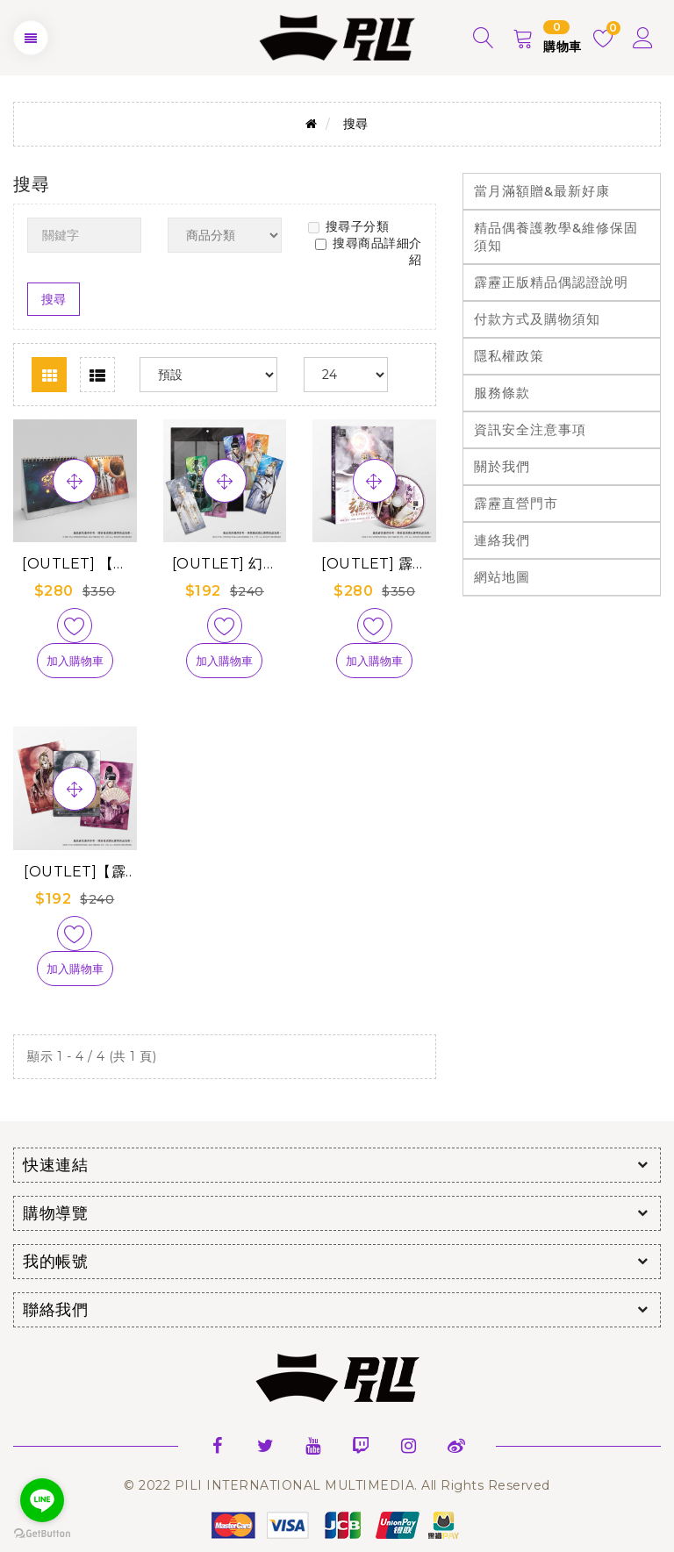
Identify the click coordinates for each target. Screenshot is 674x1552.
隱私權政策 (509, 355)
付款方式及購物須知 (537, 319)
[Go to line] (42, 1500)
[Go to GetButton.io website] (42, 1534)
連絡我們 (502, 540)
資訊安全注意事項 (530, 429)
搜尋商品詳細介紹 (368, 251)
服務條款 (502, 392)
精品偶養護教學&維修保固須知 (556, 236)
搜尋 (356, 124)
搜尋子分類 (349, 226)
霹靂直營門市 (516, 503)
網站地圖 (502, 577)
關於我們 (502, 466)
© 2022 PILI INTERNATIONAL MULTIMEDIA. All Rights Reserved (337, 1485)
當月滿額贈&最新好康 (542, 190)
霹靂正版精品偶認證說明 (551, 282)
